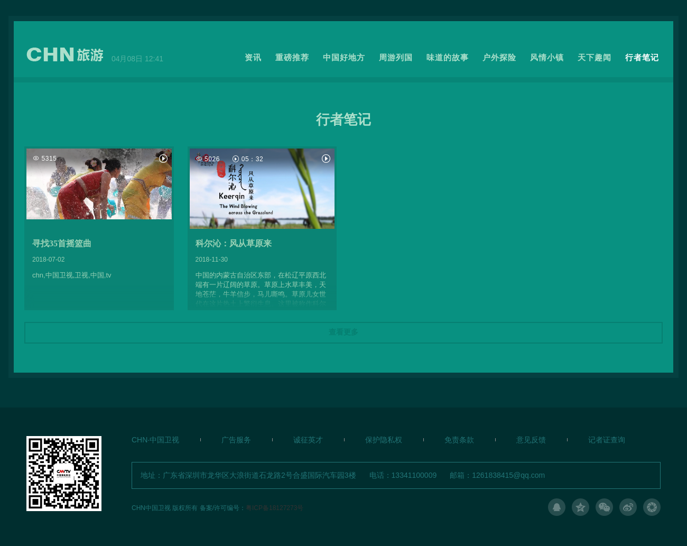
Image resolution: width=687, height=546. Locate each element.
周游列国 (396, 57)
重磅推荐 (292, 57)
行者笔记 (642, 57)
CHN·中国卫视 (155, 439)
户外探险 (499, 57)
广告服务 (236, 439)
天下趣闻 (594, 57)
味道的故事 (447, 57)
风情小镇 (547, 57)
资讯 (253, 57)
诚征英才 (308, 439)
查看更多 (343, 332)
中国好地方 (344, 57)
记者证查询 (606, 439)
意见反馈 (531, 439)
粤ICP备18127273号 (274, 507)
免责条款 (459, 439)
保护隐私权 (383, 439)
